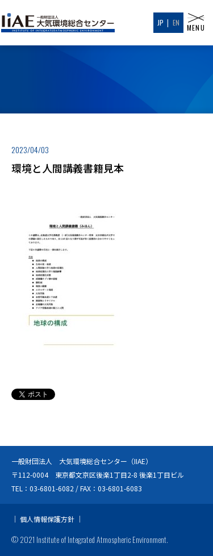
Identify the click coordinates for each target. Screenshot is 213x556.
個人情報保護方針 (47, 519)
